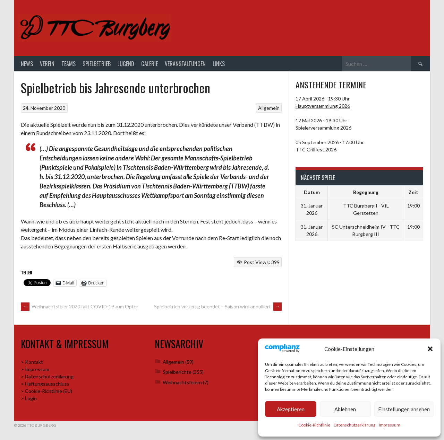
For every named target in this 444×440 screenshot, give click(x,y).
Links (219, 64)
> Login (29, 398)
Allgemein (269, 108)
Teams (68, 64)
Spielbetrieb (97, 64)
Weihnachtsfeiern (182, 382)
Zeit (413, 192)
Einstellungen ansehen (404, 409)
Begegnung (365, 192)
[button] (430, 348)
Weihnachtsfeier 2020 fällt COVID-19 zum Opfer (79, 306)
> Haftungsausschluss (45, 384)
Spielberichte (177, 372)
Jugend (126, 64)
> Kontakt (32, 362)
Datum (312, 192)
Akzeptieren (291, 409)
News (27, 64)
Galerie (149, 64)
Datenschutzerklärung (354, 425)
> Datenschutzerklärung (47, 376)
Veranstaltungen (185, 64)
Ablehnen (345, 409)
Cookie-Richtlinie (314, 425)
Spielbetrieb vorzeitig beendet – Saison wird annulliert (218, 306)
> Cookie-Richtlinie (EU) (46, 391)
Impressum (389, 425)
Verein (47, 64)
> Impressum (35, 369)
